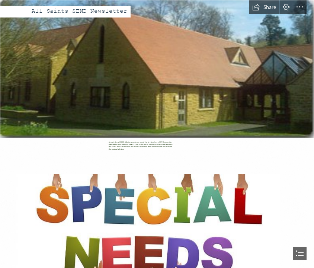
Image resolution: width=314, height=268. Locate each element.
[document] (157, 134)
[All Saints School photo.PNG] (157, 69)
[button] (264, 7)
